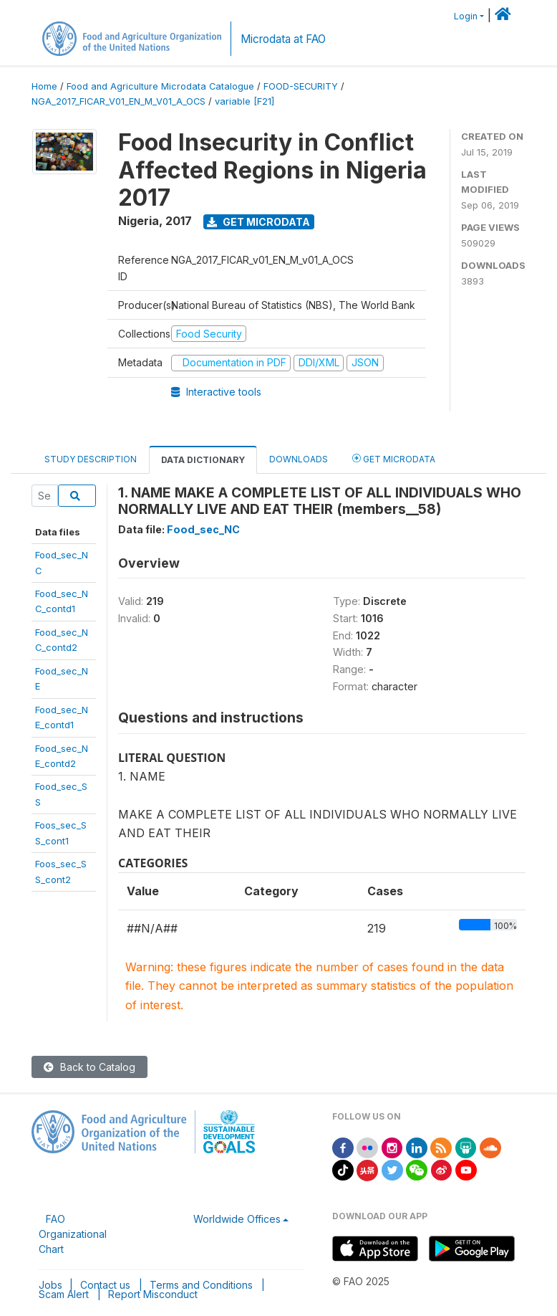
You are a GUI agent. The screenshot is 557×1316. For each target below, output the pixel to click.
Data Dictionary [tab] (203, 459)
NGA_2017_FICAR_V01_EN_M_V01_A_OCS (118, 101)
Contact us (105, 1285)
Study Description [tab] (90, 459)
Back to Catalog (89, 1067)
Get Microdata (258, 222)
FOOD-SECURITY (300, 86)
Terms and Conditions (201, 1285)
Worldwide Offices (237, 1219)
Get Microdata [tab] (393, 458)
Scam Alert (64, 1294)
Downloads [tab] (298, 459)
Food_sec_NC (203, 529)
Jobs (50, 1285)
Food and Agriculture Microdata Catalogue (160, 86)
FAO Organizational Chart (73, 1234)
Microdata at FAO (283, 39)
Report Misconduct (153, 1294)
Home (44, 86)
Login (466, 16)
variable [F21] (244, 101)
